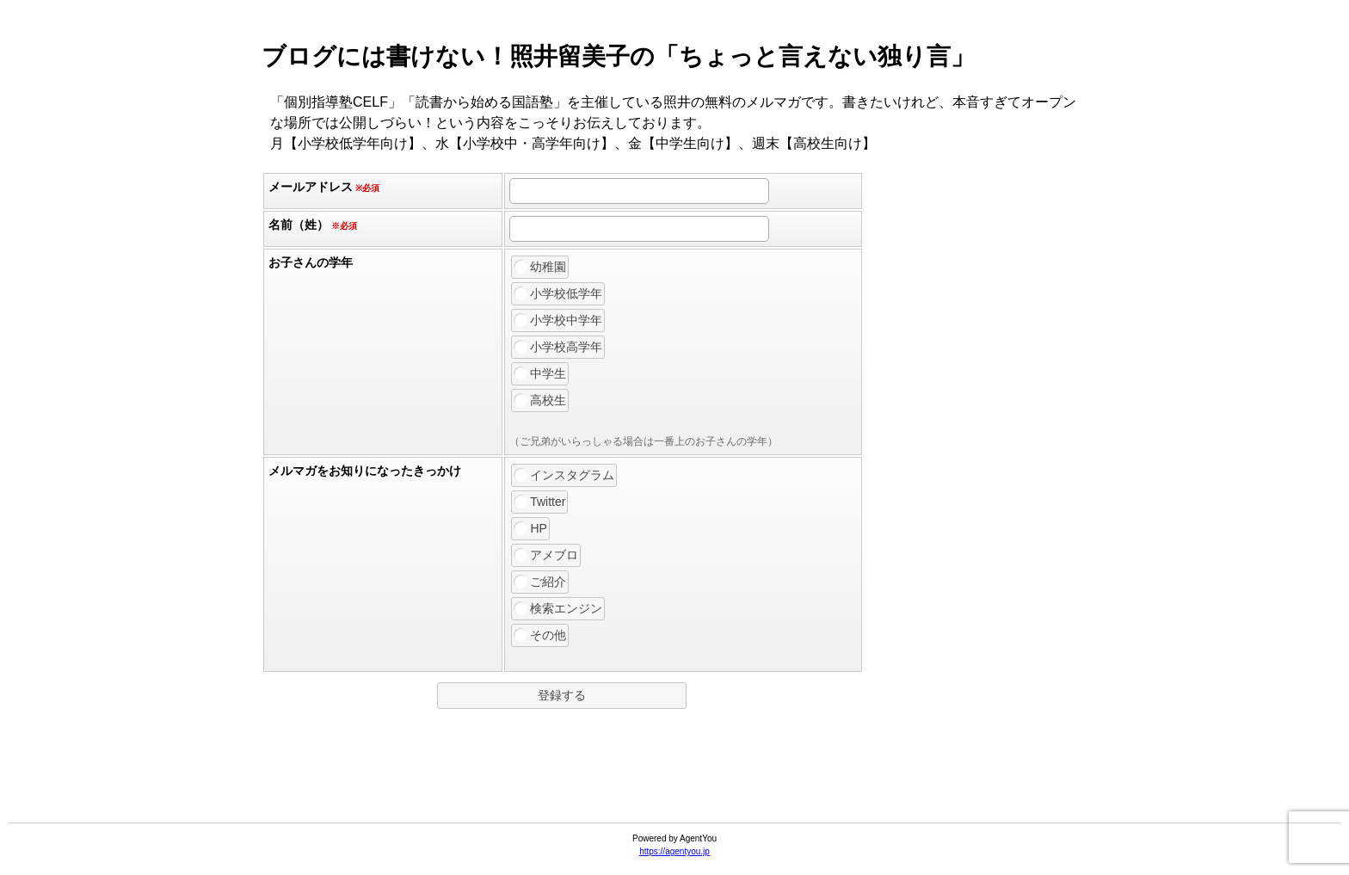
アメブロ (546, 555)
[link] (674, 780)
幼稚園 (540, 267)
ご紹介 (540, 581)
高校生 (540, 400)
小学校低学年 (558, 293)
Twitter (540, 501)
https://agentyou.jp (674, 851)
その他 (540, 635)
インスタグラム (564, 475)
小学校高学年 (558, 347)
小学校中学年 (558, 320)
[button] (562, 695)
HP (530, 528)
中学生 (540, 373)
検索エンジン (558, 608)
